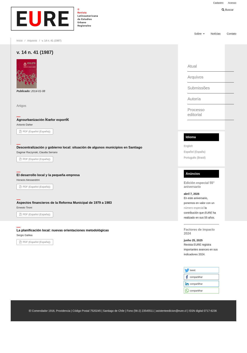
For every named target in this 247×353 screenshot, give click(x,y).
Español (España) (194, 151)
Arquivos (32, 40)
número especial (194, 207)
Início (20, 40)
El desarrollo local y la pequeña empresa (48, 175)
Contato (231, 33)
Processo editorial (196, 112)
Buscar (228, 9)
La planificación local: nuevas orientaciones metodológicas (63, 230)
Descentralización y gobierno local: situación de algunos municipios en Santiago (79, 147)
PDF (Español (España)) (36, 131)
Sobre (198, 33)
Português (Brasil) (195, 157)
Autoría (194, 99)
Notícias (216, 33)
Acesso (232, 2)
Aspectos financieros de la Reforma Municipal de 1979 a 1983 (64, 203)
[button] (201, 270)
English (188, 146)
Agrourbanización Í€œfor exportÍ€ (43, 120)
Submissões (197, 88)
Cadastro (218, 2)
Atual (192, 66)
